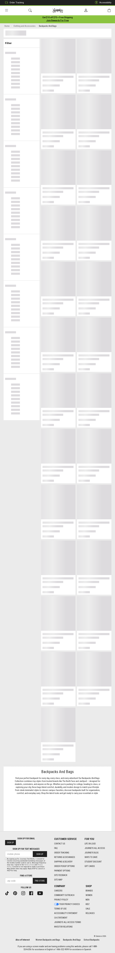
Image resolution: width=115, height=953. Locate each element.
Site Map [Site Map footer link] (58, 879)
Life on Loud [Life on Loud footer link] (90, 843)
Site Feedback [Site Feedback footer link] (60, 875)
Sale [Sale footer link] (88, 909)
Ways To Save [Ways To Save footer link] (91, 857)
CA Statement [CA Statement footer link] (60, 918)
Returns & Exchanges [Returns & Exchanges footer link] (64, 857)
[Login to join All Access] (57, 18)
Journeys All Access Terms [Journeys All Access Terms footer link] (67, 922)
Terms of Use (29, 865)
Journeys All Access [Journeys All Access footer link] (95, 848)
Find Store (40, 881)
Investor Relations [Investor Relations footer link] (63, 927)
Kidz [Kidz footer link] (88, 904)
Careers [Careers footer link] (58, 891)
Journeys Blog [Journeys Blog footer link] (92, 852)
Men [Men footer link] (87, 900)
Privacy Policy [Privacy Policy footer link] (61, 900)
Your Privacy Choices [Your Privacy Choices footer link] (67, 904)
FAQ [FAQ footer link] (56, 848)
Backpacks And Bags (72, 940)
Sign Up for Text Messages (26, 849)
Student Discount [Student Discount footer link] (93, 861)
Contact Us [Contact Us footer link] (59, 843)
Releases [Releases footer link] (90, 913)
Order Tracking (14, 2)
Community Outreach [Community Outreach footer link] (64, 895)
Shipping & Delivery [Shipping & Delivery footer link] (63, 861)
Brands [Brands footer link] (89, 891)
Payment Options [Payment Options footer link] (62, 870)
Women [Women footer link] (89, 895)
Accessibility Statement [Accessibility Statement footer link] (65, 913)
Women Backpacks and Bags (48, 940)
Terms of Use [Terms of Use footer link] (60, 909)
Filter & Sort (22, 42)
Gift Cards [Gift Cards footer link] (90, 866)
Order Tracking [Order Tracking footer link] (61, 852)
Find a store (26, 875)
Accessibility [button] (102, 2)
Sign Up (10, 843)
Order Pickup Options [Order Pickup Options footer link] (64, 866)
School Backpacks (91, 940)
